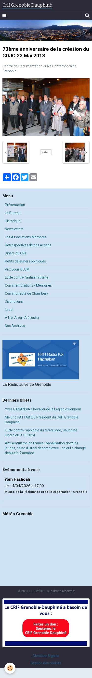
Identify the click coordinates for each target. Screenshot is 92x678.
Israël (9, 310)
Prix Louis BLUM (17, 269)
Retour (46, 152)
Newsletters (14, 229)
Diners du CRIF (16, 253)
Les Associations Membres (26, 237)
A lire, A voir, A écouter (22, 318)
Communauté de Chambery (26, 293)
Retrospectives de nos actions (28, 245)
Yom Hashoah (17, 479)
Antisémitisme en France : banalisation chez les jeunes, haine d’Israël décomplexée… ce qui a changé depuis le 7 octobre (45, 448)
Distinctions (14, 301)
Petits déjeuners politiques (25, 261)
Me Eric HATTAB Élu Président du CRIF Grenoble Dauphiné (41, 419)
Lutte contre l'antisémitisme (26, 277)
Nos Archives (15, 326)
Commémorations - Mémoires (28, 285)
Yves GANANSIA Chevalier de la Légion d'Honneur (43, 409)
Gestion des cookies (46, 663)
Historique (13, 221)
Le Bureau (13, 213)
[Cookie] (9, 668)
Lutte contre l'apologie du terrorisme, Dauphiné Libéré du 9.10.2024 (41, 432)
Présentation (15, 205)
